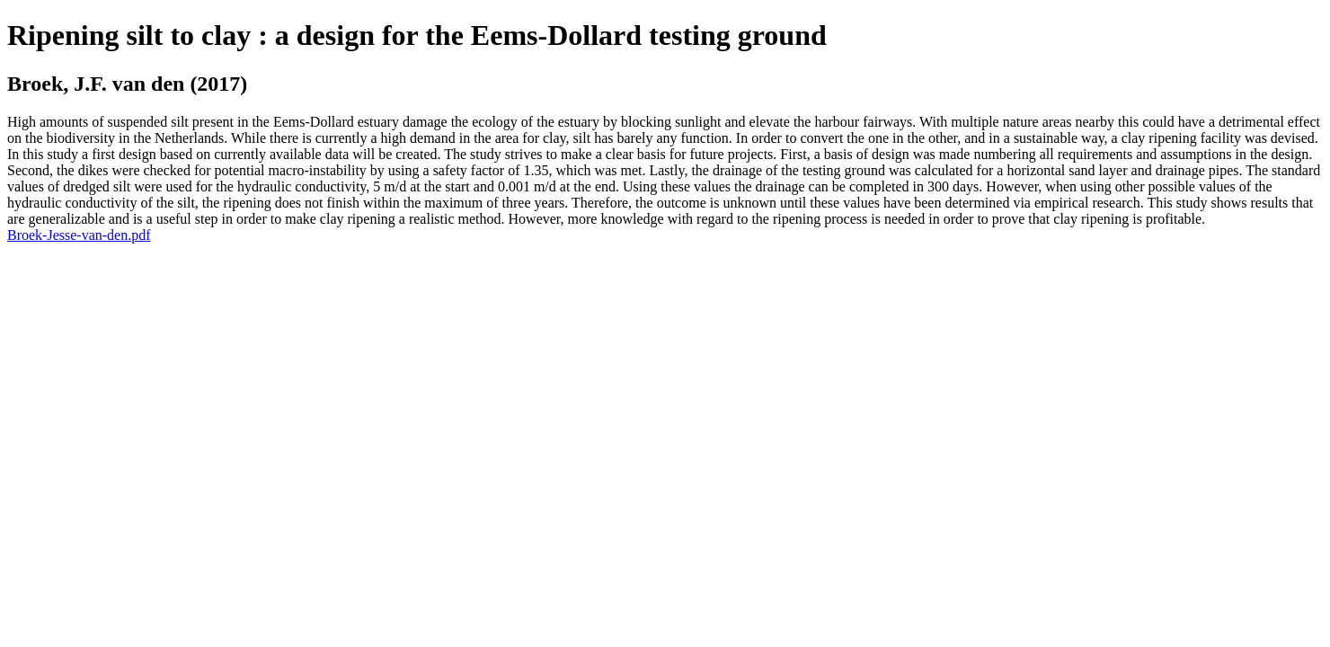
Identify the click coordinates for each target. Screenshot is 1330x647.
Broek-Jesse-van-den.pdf (79, 235)
